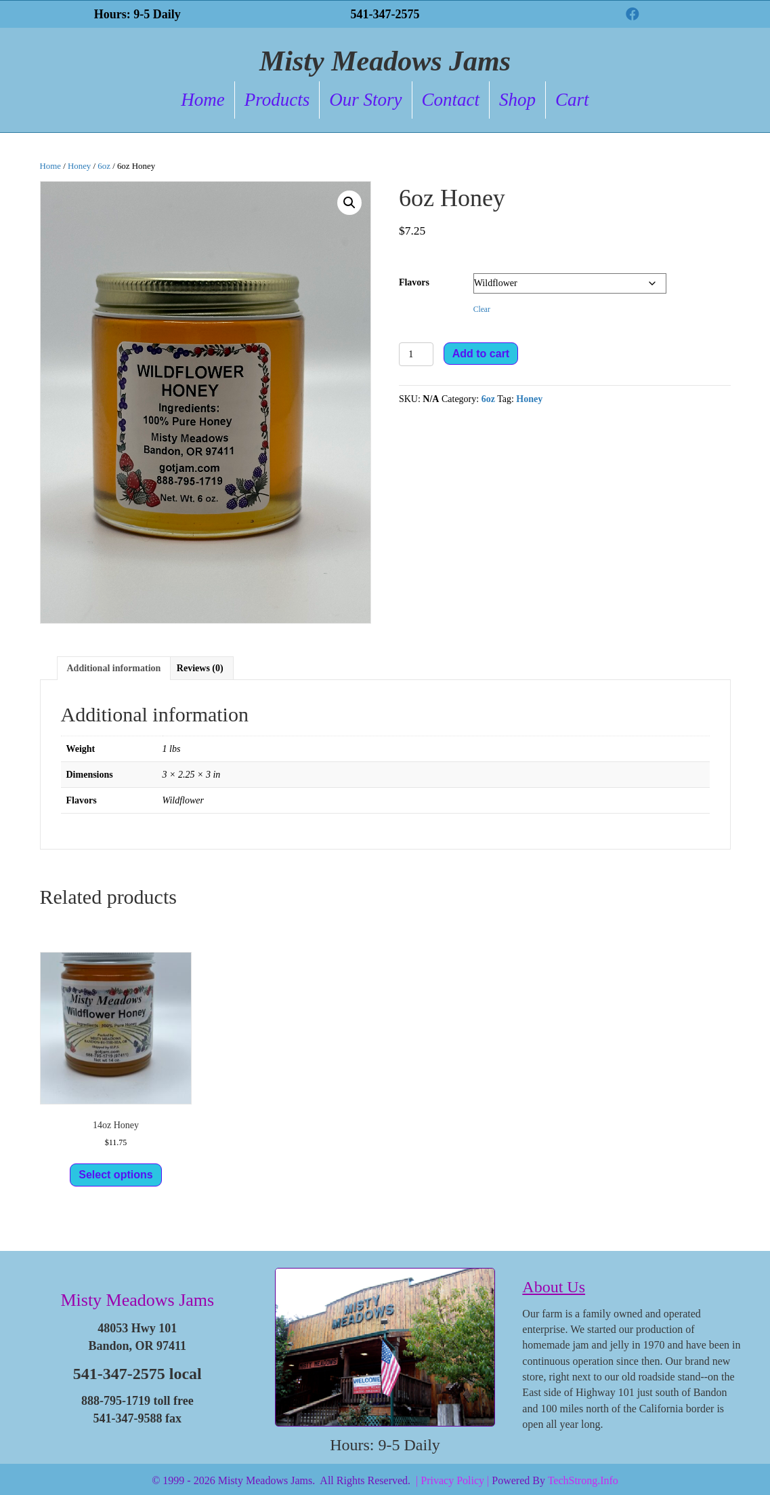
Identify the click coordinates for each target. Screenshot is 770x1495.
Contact (451, 99)
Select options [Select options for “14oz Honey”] (115, 1174)
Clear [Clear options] (481, 309)
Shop (517, 99)
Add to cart (480, 353)
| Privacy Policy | (452, 1480)
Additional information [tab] (114, 668)
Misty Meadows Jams (137, 1300)
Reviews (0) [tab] (200, 668)
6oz (104, 166)
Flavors (414, 282)
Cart (572, 99)
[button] (632, 14)
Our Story (365, 99)
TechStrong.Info (583, 1480)
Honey (79, 166)
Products (277, 99)
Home (202, 99)
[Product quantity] (416, 354)
